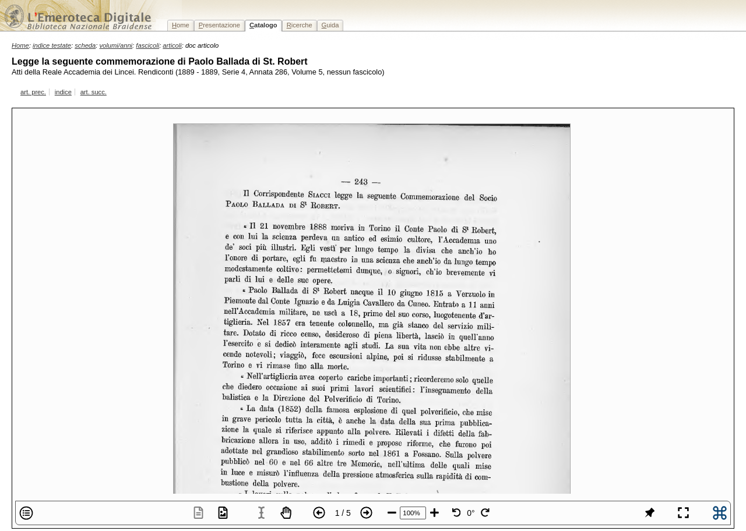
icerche (299, 25)
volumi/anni (116, 45)
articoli (172, 45)
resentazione (219, 25)
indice (63, 91)
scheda (85, 45)
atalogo (263, 25)
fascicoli (147, 45)
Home (20, 45)
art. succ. (93, 91)
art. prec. (33, 91)
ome (180, 25)
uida (330, 25)
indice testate (52, 45)
